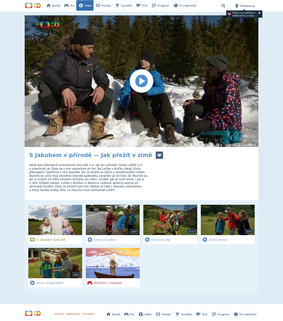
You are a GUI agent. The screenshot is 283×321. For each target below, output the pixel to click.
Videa (86, 6)
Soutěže (124, 6)
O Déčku (59, 313)
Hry (70, 6)
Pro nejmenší (184, 6)
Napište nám (74, 313)
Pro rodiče (89, 313)
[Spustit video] (141, 81)
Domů (54, 6)
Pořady (104, 6)
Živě (142, 6)
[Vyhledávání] (223, 6)
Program (161, 6)
